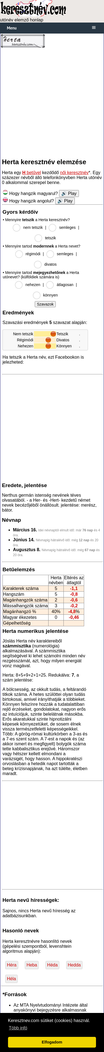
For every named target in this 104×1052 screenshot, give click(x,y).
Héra (12, 965)
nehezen (32, 284)
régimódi (33, 254)
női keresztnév (74, 172)
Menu (12, 28)
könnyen (50, 295)
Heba (31, 965)
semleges (67, 227)
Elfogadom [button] (52, 1042)
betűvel (31, 172)
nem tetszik (33, 227)
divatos (50, 264)
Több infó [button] (18, 1028)
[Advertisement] (52, 103)
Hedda (74, 965)
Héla (11, 978)
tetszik (50, 238)
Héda (52, 965)
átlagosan (65, 284)
